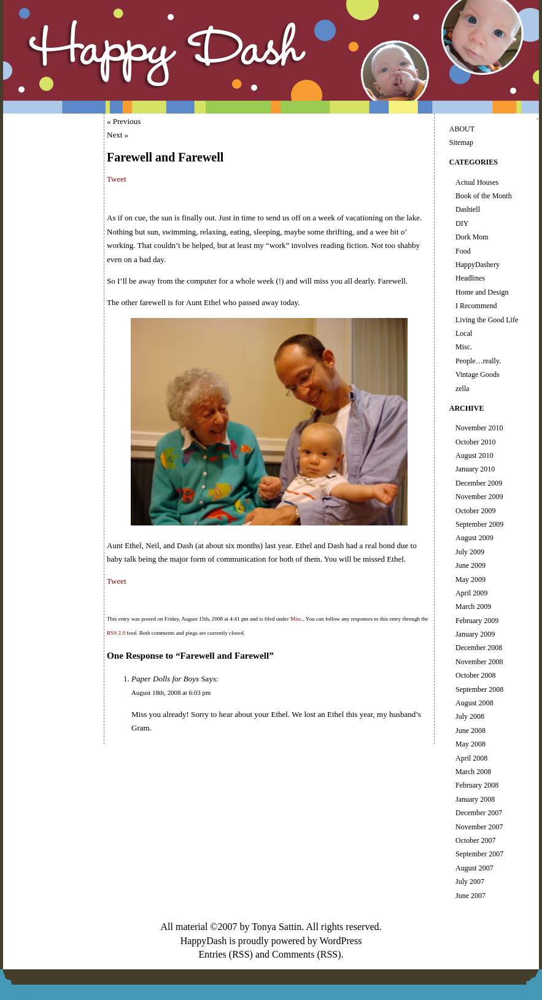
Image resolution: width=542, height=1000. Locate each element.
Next (114, 134)
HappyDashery (477, 264)
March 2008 (473, 771)
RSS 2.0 (116, 633)
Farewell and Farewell (165, 157)
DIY (461, 223)
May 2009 (470, 579)
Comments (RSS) (306, 954)
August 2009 (474, 537)
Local (463, 333)
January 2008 (475, 799)
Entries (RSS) (225, 954)
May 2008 (470, 744)
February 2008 (476, 785)
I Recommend (476, 305)
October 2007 (475, 840)
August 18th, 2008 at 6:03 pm (171, 692)
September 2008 (479, 689)
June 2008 (470, 730)
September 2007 (479, 854)
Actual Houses (476, 182)
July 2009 (469, 552)
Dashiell (467, 209)
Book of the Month (483, 196)
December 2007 (478, 812)
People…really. (478, 361)
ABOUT (461, 129)
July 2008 (469, 716)
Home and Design (482, 292)
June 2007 (470, 895)
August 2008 (474, 703)
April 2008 (471, 758)
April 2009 (471, 593)
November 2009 (479, 496)
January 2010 (475, 469)
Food (463, 251)
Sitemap (461, 142)
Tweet (116, 179)
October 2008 (475, 675)
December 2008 (478, 647)
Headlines (470, 278)
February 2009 (476, 620)
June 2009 (470, 565)
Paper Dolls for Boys (165, 678)
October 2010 (475, 442)
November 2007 (479, 827)
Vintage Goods (477, 374)
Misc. (296, 619)
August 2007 (474, 868)
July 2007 (469, 881)
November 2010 (479, 428)
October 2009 (475, 510)
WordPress (340, 941)
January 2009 (475, 634)
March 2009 (473, 606)
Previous (127, 121)
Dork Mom (472, 237)
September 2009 (479, 524)
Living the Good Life (486, 320)
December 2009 (478, 483)
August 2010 (474, 455)
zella (462, 388)
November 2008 (479, 661)
